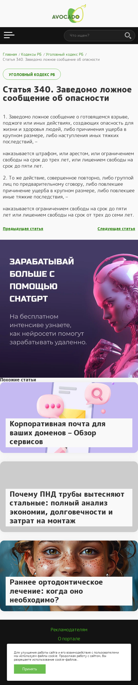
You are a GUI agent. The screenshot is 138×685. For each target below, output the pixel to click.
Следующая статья (116, 228)
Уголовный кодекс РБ (32, 74)
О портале (69, 639)
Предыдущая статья (23, 228)
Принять (29, 669)
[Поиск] (128, 36)
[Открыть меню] (9, 35)
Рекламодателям (69, 629)
